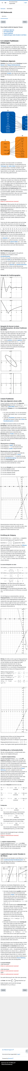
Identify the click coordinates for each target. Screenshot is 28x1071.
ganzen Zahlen (14, 241)
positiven (10, 340)
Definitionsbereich (15, 65)
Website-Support (7, 1049)
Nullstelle (5, 238)
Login (25, 2)
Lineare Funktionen (8, 33)
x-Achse (19, 454)
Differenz (24, 545)
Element (3, 65)
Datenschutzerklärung (6, 1064)
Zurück (3, 22)
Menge (9, 65)
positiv (11, 448)
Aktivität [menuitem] (4, 16)
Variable (9, 73)
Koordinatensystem (5, 256)
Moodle (10, 1058)
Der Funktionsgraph (8, 31)
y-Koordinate (11, 417)
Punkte (8, 259)
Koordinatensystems (9, 421)
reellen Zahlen (11, 166)
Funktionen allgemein (9, 30)
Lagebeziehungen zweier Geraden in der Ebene (15, 35)
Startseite (3, 8)
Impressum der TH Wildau (7, 1062)
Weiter (24, 22)
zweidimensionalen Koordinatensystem (13, 859)
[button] (6, 2)
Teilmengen (3, 166)
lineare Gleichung (21, 957)
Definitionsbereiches (22, 264)
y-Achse (23, 419)
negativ (11, 445)
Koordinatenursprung (11, 458)
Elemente (12, 264)
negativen (19, 340)
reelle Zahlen (11, 406)
